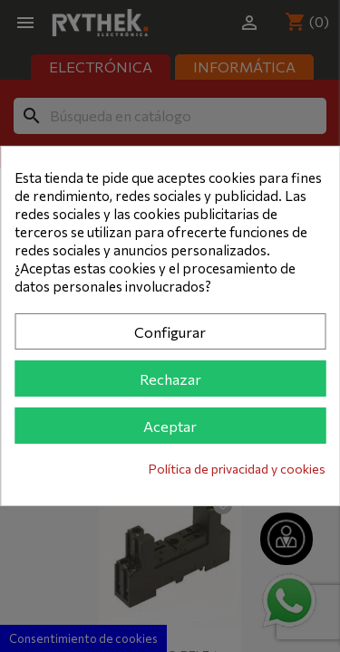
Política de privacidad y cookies (237, 468)
